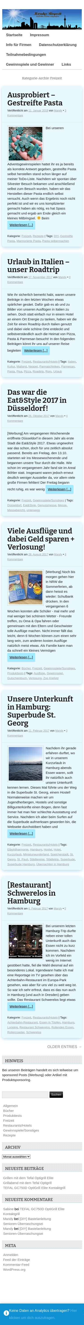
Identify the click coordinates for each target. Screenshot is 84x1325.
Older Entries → (64, 1047)
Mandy (58, 110)
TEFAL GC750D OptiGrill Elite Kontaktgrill (34, 1188)
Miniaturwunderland (36, 854)
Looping (12, 1027)
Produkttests (15, 673)
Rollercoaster (16, 1032)
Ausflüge (39, 673)
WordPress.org (14, 1269)
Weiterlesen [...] (21, 225)
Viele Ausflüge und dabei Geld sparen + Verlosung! (41, 539)
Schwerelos (33, 1032)
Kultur (11, 366)
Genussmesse (47, 505)
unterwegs (33, 510)
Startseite (14, 35)
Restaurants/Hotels (45, 361)
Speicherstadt (59, 854)
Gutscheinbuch (17, 678)
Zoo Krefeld (50, 678)
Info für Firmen (18, 45)
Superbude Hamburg (21, 864)
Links (66, 64)
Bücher (26, 668)
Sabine (8, 1209)
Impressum (39, 35)
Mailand (22, 366)
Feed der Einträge (16, 1260)
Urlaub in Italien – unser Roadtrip (38, 266)
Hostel (48, 849)
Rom (48, 371)
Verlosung (35, 678)
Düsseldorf (14, 505)
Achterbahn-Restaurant (22, 1022)
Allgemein (10, 1106)
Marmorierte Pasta (29, 241)
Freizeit (26, 236)
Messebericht (16, 510)
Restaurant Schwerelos (34, 1027)
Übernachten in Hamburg (52, 864)
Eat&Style (29, 505)
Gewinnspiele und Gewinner (30, 64)
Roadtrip (38, 371)
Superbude (67, 859)
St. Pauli (22, 859)
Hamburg (36, 849)
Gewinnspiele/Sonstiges (48, 500)
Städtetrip (52, 859)
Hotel (57, 849)
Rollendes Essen (62, 1027)
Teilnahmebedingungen (26, 55)
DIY (56, 236)
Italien (72, 361)
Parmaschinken (49, 366)
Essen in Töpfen (50, 1022)
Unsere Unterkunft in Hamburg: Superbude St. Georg (40, 711)
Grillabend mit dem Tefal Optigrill (27, 1183)
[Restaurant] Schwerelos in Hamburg (31, 893)
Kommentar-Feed (16, 1264)
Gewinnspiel (55, 673)
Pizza (27, 371)
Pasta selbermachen (55, 241)
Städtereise (37, 859)
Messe (62, 505)
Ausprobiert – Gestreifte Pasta (34, 99)
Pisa (19, 371)
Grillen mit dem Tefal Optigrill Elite (28, 1178)
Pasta (11, 371)
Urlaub (57, 371)
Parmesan (68, 366)
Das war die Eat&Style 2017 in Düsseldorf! (37, 400)
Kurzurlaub (14, 854)
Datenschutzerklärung (58, 45)
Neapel (33, 366)
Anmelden (10, 1255)
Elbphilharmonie (17, 849)
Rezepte (38, 236)
